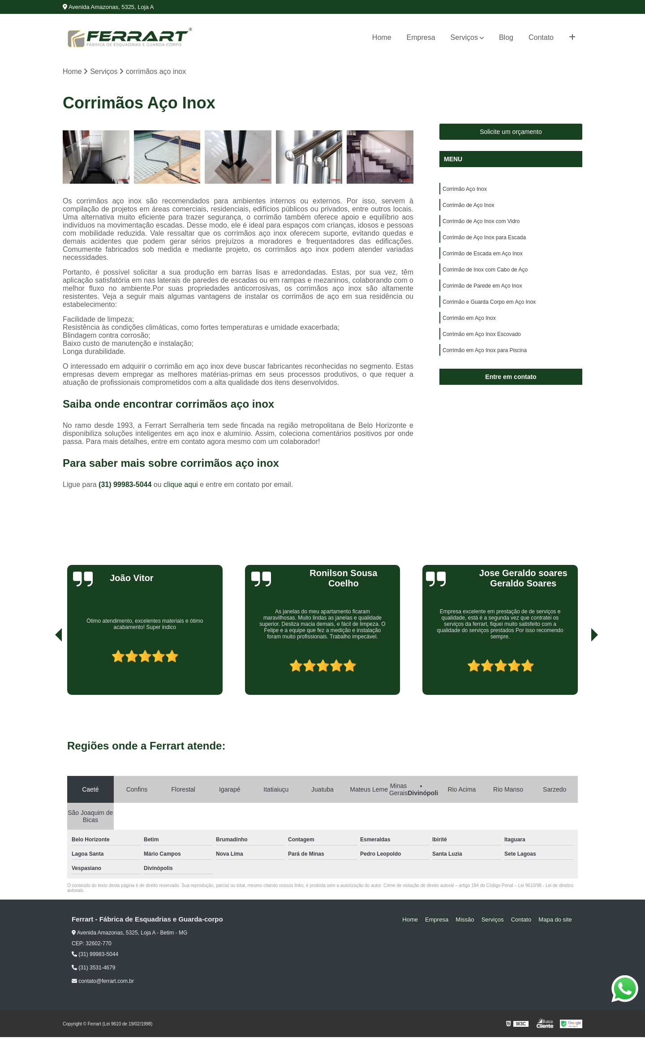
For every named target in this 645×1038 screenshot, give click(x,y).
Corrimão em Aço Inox (469, 326)
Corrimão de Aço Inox (468, 207)
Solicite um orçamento (511, 132)
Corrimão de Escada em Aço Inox (483, 258)
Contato (541, 37)
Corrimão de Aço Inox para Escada (484, 241)
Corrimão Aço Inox (465, 190)
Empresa (421, 37)
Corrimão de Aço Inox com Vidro (481, 224)
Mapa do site (556, 920)
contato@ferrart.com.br (103, 982)
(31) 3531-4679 (93, 968)
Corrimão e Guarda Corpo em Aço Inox (489, 309)
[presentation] (46, 670)
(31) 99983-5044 (126, 485)
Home (381, 37)
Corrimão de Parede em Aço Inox (482, 292)
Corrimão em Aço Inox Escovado (482, 343)
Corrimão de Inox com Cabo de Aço (485, 275)
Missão (474, 920)
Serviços (464, 37)
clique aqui (180, 485)
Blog (506, 37)
